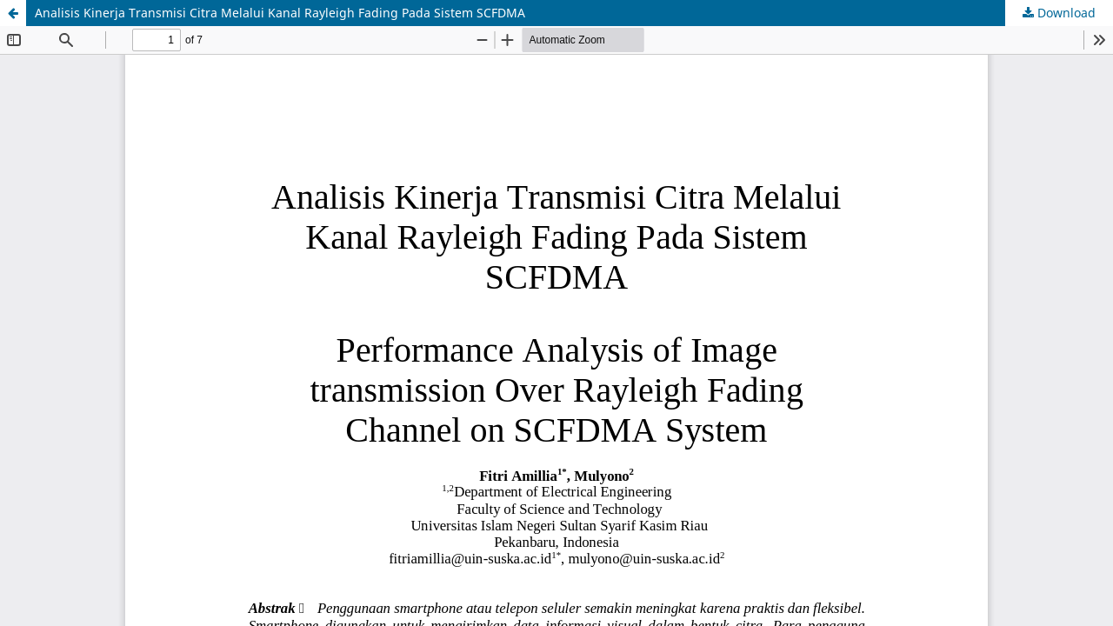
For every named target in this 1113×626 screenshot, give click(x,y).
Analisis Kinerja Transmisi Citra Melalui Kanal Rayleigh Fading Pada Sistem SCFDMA (280, 12)
